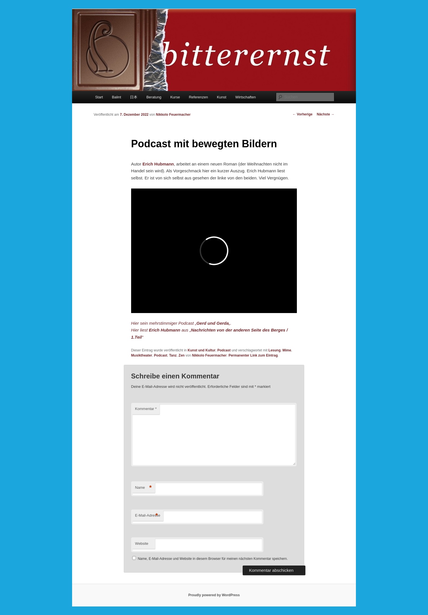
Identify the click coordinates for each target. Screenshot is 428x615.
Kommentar (146, 409)
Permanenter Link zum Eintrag (253, 355)
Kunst (221, 97)
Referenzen (198, 97)
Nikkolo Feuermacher (173, 115)
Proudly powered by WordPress (214, 595)
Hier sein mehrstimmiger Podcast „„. (181, 323)
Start (99, 97)
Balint (116, 97)
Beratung (153, 97)
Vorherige (302, 114)
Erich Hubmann (158, 163)
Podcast (224, 350)
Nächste (325, 114)
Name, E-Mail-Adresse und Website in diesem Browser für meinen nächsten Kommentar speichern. (213, 559)
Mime (286, 350)
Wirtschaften (245, 97)
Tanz (173, 355)
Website (141, 543)
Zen (181, 355)
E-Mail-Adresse (147, 516)
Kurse (175, 97)
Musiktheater (141, 355)
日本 (133, 97)
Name (143, 488)
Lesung (274, 350)
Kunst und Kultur (201, 350)
